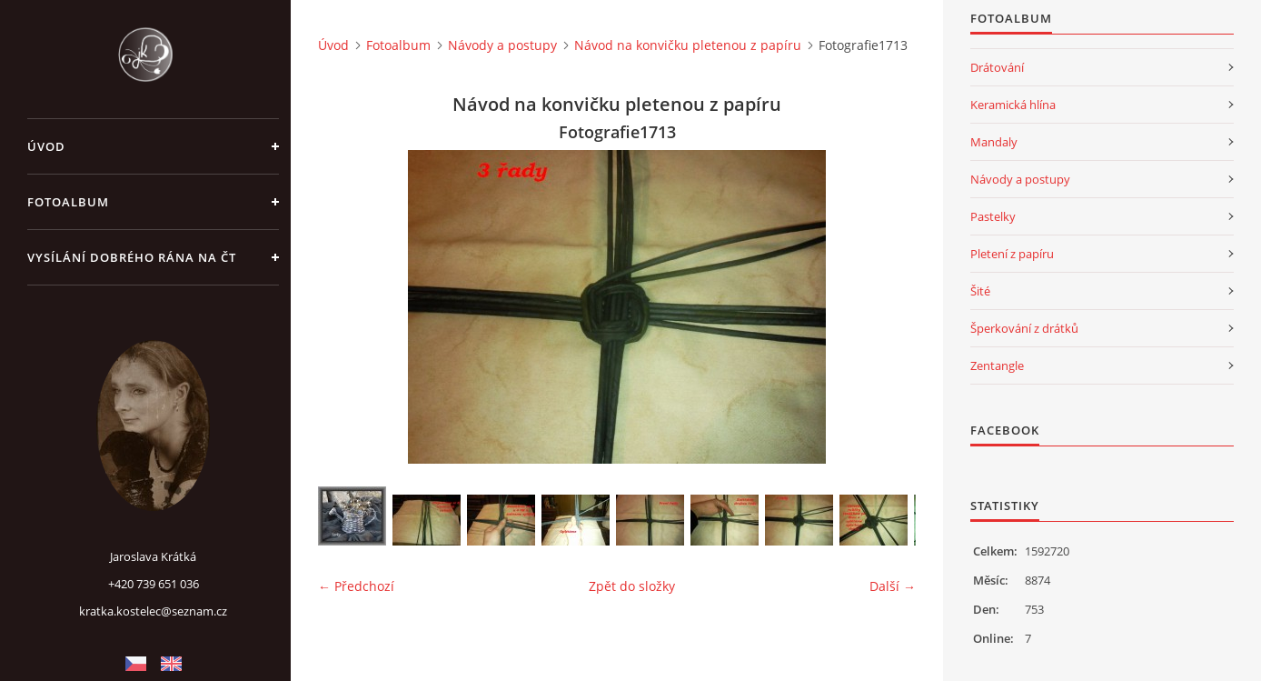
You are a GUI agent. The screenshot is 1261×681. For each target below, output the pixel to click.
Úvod (46, 146)
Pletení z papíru (1012, 253)
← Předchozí (356, 586)
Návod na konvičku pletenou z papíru (687, 45)
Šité (980, 291)
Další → (892, 586)
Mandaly (994, 142)
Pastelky (993, 216)
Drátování (997, 67)
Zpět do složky (632, 586)
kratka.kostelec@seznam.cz (153, 611)
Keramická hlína (1013, 104)
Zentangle (997, 365)
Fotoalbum (68, 202)
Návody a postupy (502, 45)
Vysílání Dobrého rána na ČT (131, 257)
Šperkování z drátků (1024, 328)
